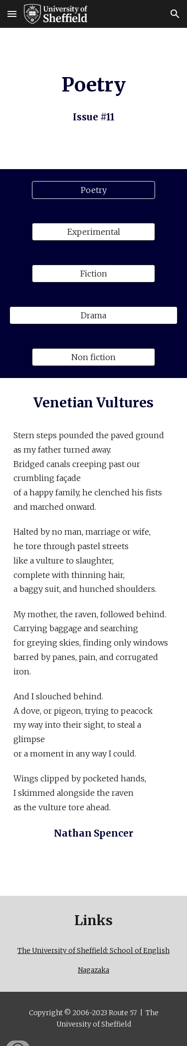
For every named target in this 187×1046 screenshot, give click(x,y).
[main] (93, 98)
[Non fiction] (93, 357)
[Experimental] (93, 232)
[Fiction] (93, 273)
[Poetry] (93, 190)
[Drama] (94, 315)
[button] (12, 13)
